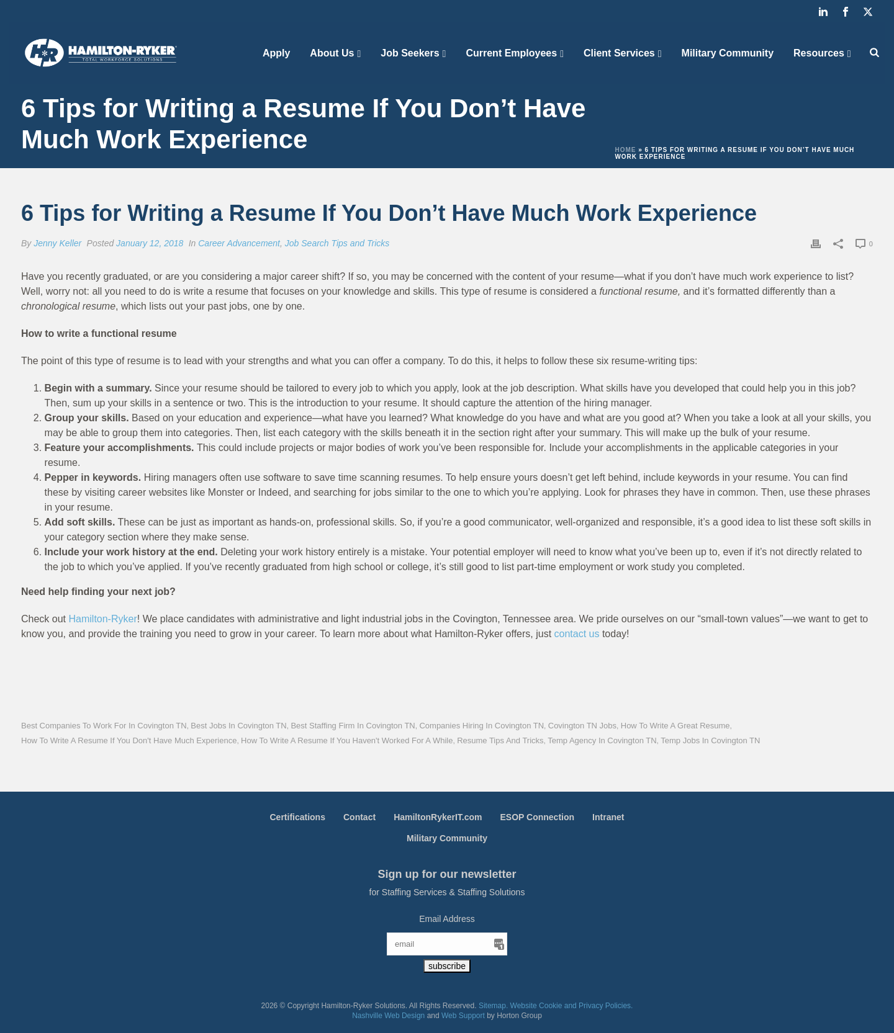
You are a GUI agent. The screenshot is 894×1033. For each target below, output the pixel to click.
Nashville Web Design (388, 1015)
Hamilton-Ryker (102, 619)
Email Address (446, 919)
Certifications (297, 817)
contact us (577, 633)
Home (625, 149)
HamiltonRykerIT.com (438, 817)
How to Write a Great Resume (675, 726)
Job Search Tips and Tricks (337, 243)
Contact (359, 817)
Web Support (463, 1015)
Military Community (728, 53)
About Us (332, 53)
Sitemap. (493, 1005)
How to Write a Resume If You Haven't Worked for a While (347, 740)
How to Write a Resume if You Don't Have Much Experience (129, 740)
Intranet (608, 817)
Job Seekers (410, 53)
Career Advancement (239, 243)
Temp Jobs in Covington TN (710, 740)
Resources (818, 53)
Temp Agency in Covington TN (602, 740)
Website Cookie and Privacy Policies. (571, 1005)
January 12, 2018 (149, 243)
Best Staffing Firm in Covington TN (353, 726)
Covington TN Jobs (582, 726)
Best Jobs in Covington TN (238, 726)
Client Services (619, 53)
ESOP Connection (537, 817)
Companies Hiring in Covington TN (481, 726)
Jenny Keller (57, 243)
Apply (276, 53)
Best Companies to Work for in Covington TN (104, 726)
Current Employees (511, 53)
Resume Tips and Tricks (500, 740)
